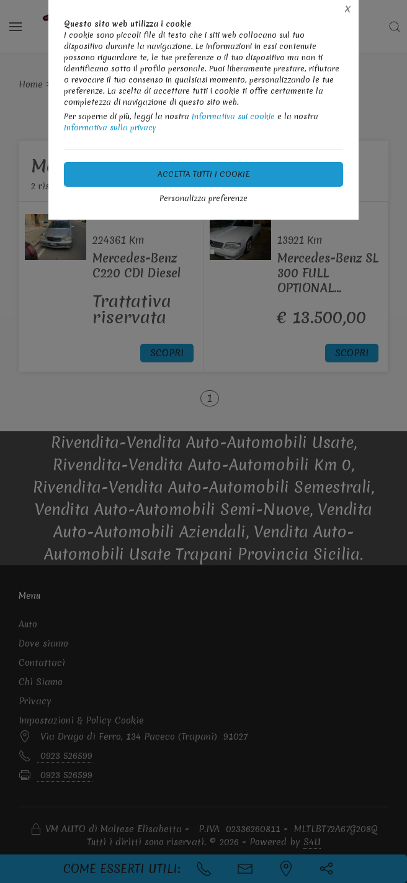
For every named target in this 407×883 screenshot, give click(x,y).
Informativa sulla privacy (110, 127)
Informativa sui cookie (233, 116)
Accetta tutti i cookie (204, 174)
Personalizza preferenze (203, 198)
